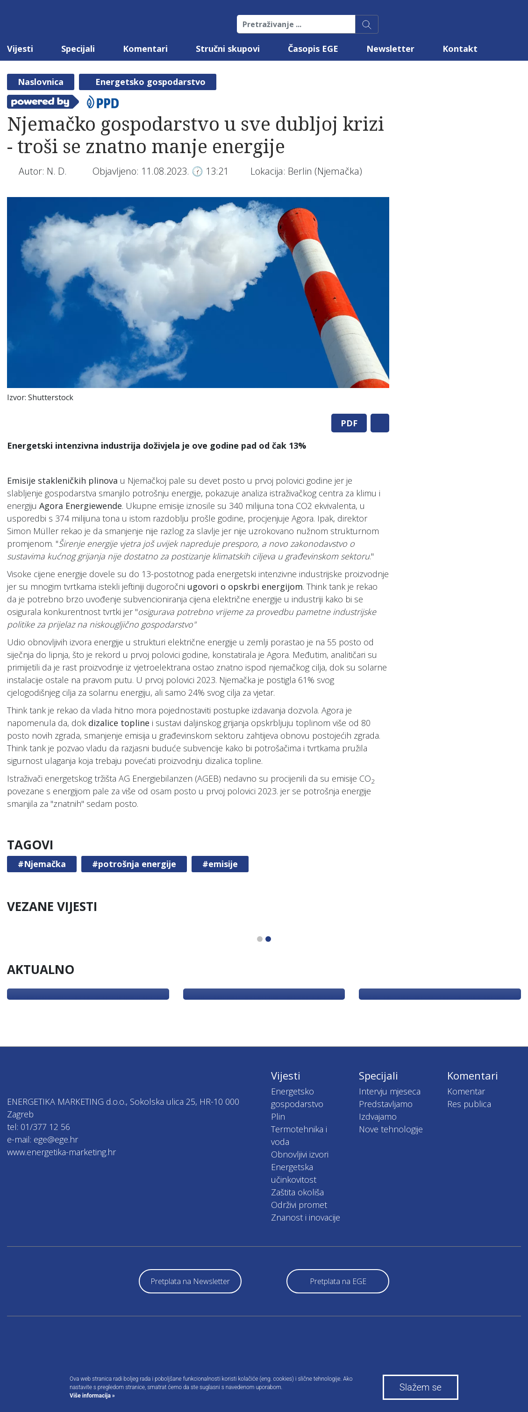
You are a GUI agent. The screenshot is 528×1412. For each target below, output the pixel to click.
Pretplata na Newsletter (190, 1281)
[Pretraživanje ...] (296, 24)
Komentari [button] (145, 48)
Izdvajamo (378, 1116)
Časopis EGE (313, 48)
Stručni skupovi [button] (228, 48)
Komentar (466, 1091)
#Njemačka (42, 863)
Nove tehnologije (391, 1129)
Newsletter (390, 48)
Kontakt (460, 48)
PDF (349, 423)
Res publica (469, 1103)
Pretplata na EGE (338, 1281)
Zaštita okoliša (297, 1192)
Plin (278, 1116)
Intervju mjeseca (390, 1091)
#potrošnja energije (134, 863)
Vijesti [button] (20, 48)
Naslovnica (41, 81)
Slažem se (421, 1387)
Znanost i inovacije (305, 1217)
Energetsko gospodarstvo (150, 81)
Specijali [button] (78, 48)
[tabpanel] (198, 302)
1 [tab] (260, 939)
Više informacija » (92, 1395)
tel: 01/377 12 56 (38, 1126)
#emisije (220, 863)
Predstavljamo (386, 1103)
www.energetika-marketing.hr (61, 1152)
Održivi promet (299, 1204)
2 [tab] (268, 939)
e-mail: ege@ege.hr (42, 1139)
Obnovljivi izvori (299, 1154)
